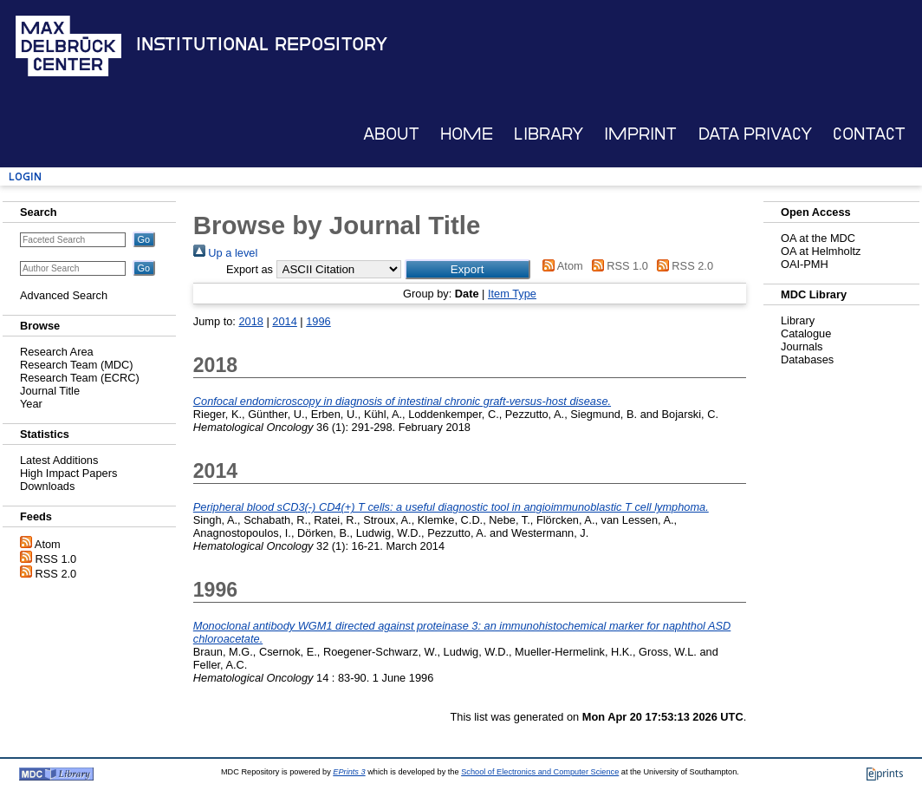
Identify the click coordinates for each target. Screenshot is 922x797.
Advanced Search (63, 295)
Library (548, 134)
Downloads (47, 486)
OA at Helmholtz (820, 251)
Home (466, 134)
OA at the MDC (818, 238)
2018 (250, 321)
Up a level (225, 252)
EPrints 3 (349, 772)
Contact (869, 134)
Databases (807, 359)
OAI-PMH (804, 264)
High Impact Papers (68, 473)
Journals (801, 346)
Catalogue (806, 333)
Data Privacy (755, 134)
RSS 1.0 (56, 558)
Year (31, 403)
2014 (284, 321)
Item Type (512, 293)
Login (25, 176)
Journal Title (50, 390)
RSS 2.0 (56, 573)
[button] (467, 269)
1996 (318, 321)
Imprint (640, 134)
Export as (249, 269)
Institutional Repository (261, 44)
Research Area (57, 351)
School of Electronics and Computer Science (540, 772)
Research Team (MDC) (76, 364)
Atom (48, 544)
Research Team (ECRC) (80, 377)
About (391, 134)
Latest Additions (59, 460)
